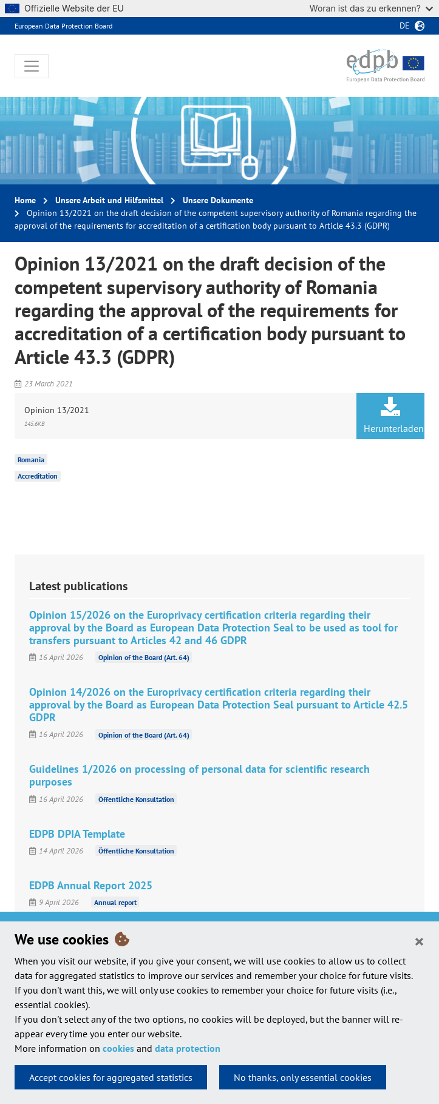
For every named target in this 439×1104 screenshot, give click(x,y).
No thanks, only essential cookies (303, 1077)
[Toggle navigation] (32, 66)
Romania (31, 458)
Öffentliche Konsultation (136, 799)
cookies (118, 1048)
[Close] (419, 941)
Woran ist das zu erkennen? (371, 8)
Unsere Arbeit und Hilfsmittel (109, 200)
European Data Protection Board (63, 25)
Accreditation (38, 475)
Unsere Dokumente (218, 200)
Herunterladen (394, 415)
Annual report (115, 902)
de (405, 25)
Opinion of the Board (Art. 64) (143, 657)
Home (25, 200)
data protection (187, 1048)
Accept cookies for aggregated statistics (110, 1077)
